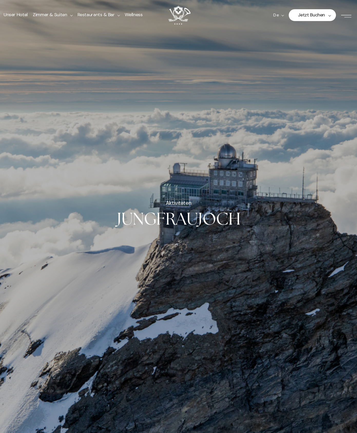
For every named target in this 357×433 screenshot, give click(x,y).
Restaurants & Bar (96, 15)
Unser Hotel (16, 15)
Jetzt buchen (311, 15)
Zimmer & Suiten (50, 15)
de (276, 15)
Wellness (133, 15)
